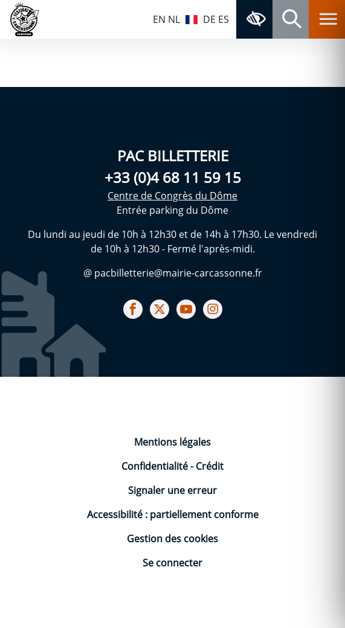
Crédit (210, 466)
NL (174, 19)
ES (223, 19)
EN (159, 19)
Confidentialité (155, 466)
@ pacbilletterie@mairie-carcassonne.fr (172, 273)
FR (191, 18)
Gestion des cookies (172, 538)
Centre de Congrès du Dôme (172, 195)
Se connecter (172, 562)
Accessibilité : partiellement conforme (173, 514)
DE (209, 19)
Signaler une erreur (172, 490)
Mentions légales (172, 442)
